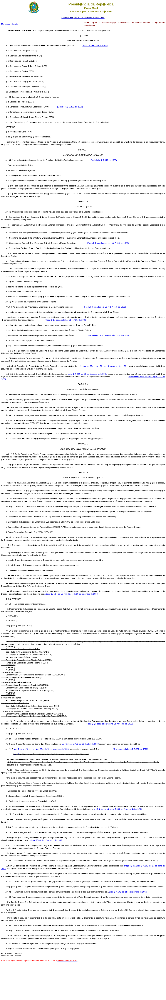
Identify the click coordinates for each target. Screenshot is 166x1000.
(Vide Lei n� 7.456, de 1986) (95, 45)
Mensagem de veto (9, 24)
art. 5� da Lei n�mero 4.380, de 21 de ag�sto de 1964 (119, 809)
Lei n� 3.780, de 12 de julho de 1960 (45, 840)
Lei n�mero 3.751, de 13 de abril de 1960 (80, 744)
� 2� (17, 754)
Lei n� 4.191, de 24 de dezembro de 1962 (128, 892)
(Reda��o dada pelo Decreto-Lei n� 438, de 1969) (109, 724)
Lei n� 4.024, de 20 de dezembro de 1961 (87, 374)
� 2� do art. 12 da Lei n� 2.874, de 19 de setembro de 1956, (41, 749)
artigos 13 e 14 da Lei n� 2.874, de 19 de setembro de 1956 (71, 594)
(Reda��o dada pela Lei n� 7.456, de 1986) (108, 243)
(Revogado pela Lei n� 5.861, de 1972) (130, 749)
